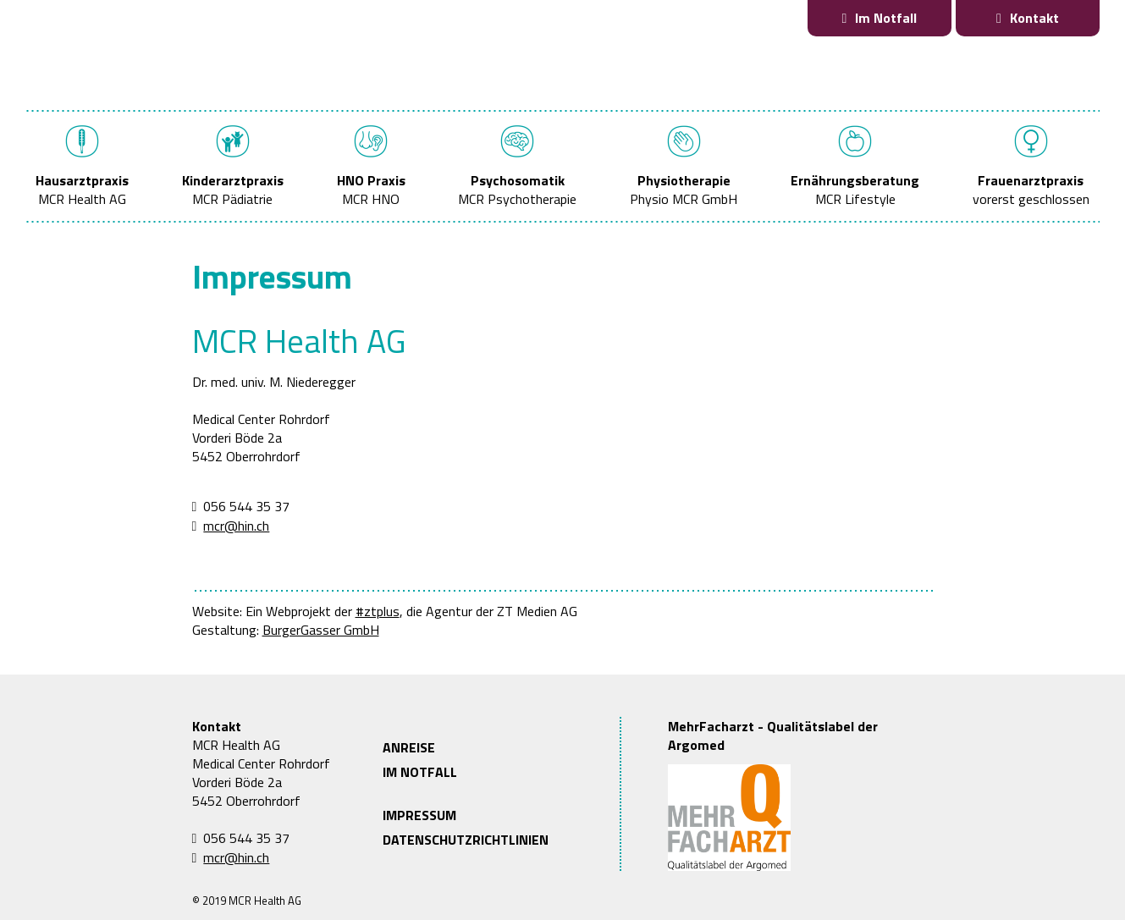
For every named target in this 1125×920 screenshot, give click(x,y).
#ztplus (378, 611)
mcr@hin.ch (236, 525)
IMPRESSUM (419, 815)
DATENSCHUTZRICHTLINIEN (466, 839)
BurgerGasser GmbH (320, 629)
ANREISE (409, 747)
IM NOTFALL (420, 772)
